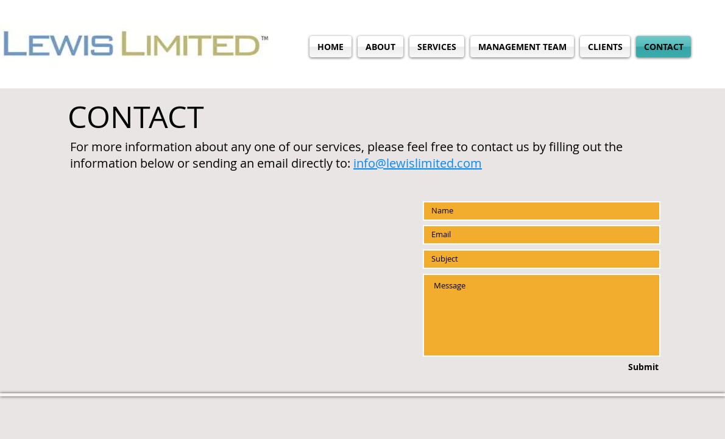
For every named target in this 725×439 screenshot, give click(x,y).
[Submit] (615, 367)
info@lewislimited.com (417, 163)
